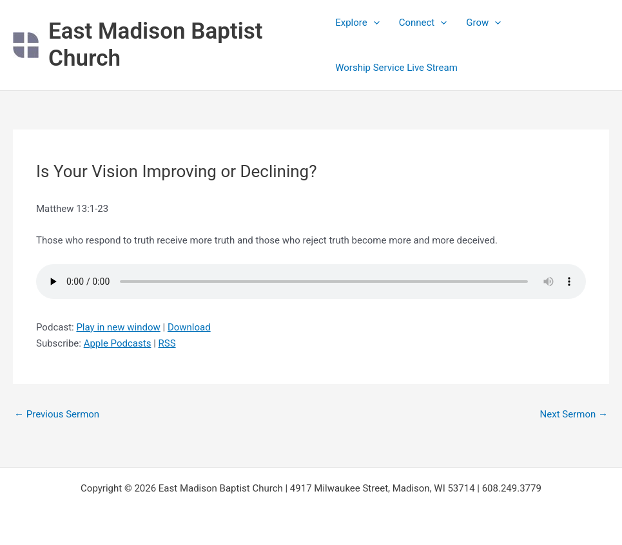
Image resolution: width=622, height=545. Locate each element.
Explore (357, 22)
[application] (373, 22)
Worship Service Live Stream (396, 67)
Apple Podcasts (117, 343)
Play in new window (118, 327)
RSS (167, 343)
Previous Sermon (56, 414)
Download (189, 327)
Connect (423, 22)
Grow (483, 22)
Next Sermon (574, 414)
